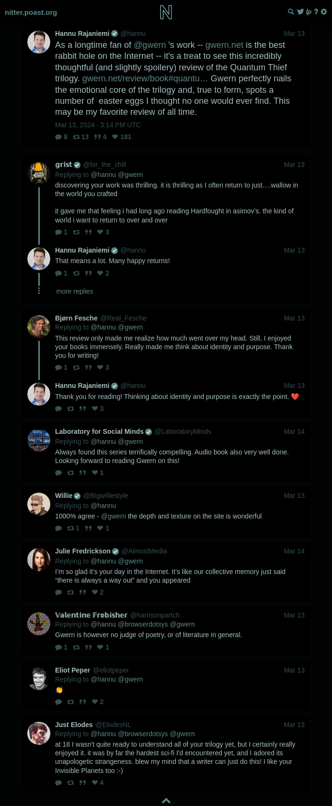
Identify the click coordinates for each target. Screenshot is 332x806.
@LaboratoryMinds (183, 431)
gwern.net (224, 45)
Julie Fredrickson (87, 551)
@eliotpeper (111, 670)
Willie (67, 495)
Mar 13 (294, 33)
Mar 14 (294, 431)
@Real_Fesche (123, 318)
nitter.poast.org (31, 12)
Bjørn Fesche (76, 318)
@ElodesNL (113, 725)
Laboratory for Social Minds (103, 431)
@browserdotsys (143, 624)
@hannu (133, 33)
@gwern (150, 45)
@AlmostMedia (144, 551)
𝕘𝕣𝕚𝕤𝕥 (67, 164)
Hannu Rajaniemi (86, 33)
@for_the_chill (104, 164)
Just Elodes (74, 725)
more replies (75, 291)
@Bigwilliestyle (105, 495)
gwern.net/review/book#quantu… (145, 78)
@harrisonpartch (155, 615)
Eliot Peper (72, 670)
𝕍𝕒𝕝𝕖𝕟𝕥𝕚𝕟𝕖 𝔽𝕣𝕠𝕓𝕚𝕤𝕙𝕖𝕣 (91, 615)
